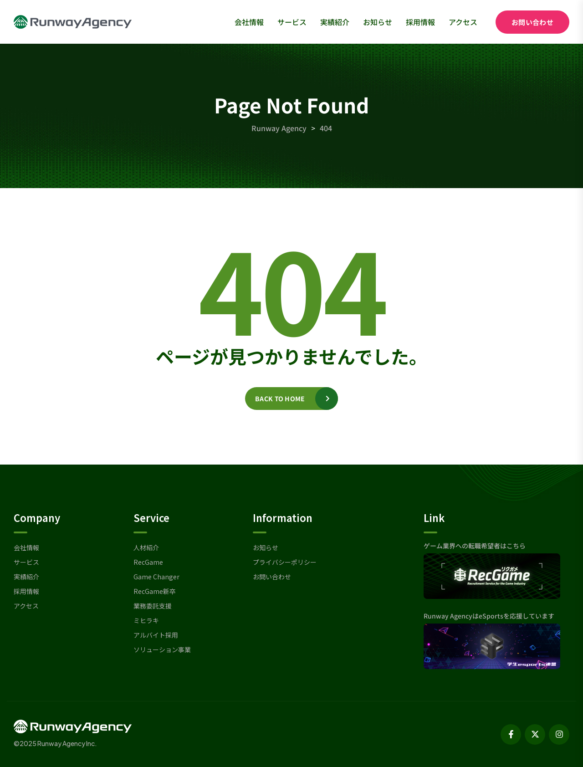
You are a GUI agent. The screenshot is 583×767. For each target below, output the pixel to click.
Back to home (280, 398)
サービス (292, 21)
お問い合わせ (532, 22)
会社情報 (249, 21)
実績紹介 (334, 21)
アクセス (463, 21)
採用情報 (420, 21)
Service (151, 517)
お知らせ (377, 21)
